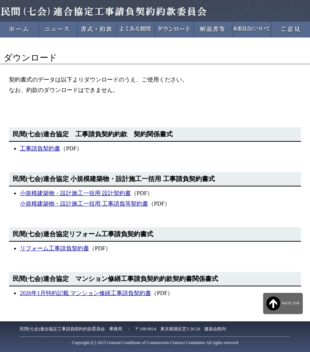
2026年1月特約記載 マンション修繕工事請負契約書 (85, 293)
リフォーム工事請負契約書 (54, 248)
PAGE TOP (282, 303)
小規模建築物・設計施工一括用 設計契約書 (75, 193)
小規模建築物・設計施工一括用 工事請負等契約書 (84, 204)
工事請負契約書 (40, 148)
